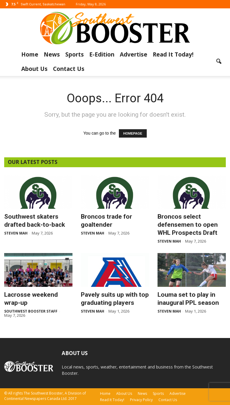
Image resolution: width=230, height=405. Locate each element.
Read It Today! (173, 54)
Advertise (133, 54)
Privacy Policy (141, 399)
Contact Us (68, 69)
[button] (218, 61)
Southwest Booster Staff (31, 311)
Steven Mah (16, 233)
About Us (34, 69)
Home (29, 54)
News (52, 54)
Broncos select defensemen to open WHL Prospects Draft (188, 224)
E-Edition (101, 54)
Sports (74, 54)
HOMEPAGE (132, 133)
